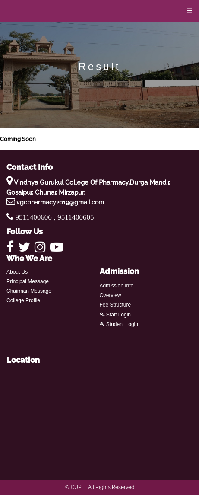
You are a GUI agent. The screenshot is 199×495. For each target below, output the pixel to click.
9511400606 (35, 217)
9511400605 (75, 217)
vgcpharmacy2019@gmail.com (60, 202)
